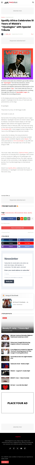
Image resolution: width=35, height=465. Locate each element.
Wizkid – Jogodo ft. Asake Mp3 (20, 371)
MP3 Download (19, 212)
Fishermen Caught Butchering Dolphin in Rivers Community (20, 343)
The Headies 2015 (6, 129)
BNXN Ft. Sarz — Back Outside (19, 378)
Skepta (26, 139)
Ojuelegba (7, 83)
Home (3, 17)
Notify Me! (9, 281)
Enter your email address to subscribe (16, 270)
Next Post (30, 232)
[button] (2, 2)
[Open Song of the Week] (17, 303)
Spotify (30, 212)
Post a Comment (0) (17, 228)
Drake (7, 139)
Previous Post (5, 232)
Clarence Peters (23, 152)
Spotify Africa (12, 168)
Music (25, 212)
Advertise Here (17, 11)
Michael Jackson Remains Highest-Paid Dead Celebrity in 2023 (21, 336)
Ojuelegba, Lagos (21, 92)
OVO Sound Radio (18, 141)
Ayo (12, 88)
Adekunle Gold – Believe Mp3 (19, 364)
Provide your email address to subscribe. (13, 277)
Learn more (4, 458)
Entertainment (9, 17)
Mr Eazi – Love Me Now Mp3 (18, 385)
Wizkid (3, 214)
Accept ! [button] (5, 462)
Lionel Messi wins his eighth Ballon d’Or (21, 357)
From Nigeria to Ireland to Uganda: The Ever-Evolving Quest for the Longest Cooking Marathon (21, 351)
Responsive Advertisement (17, 41)
